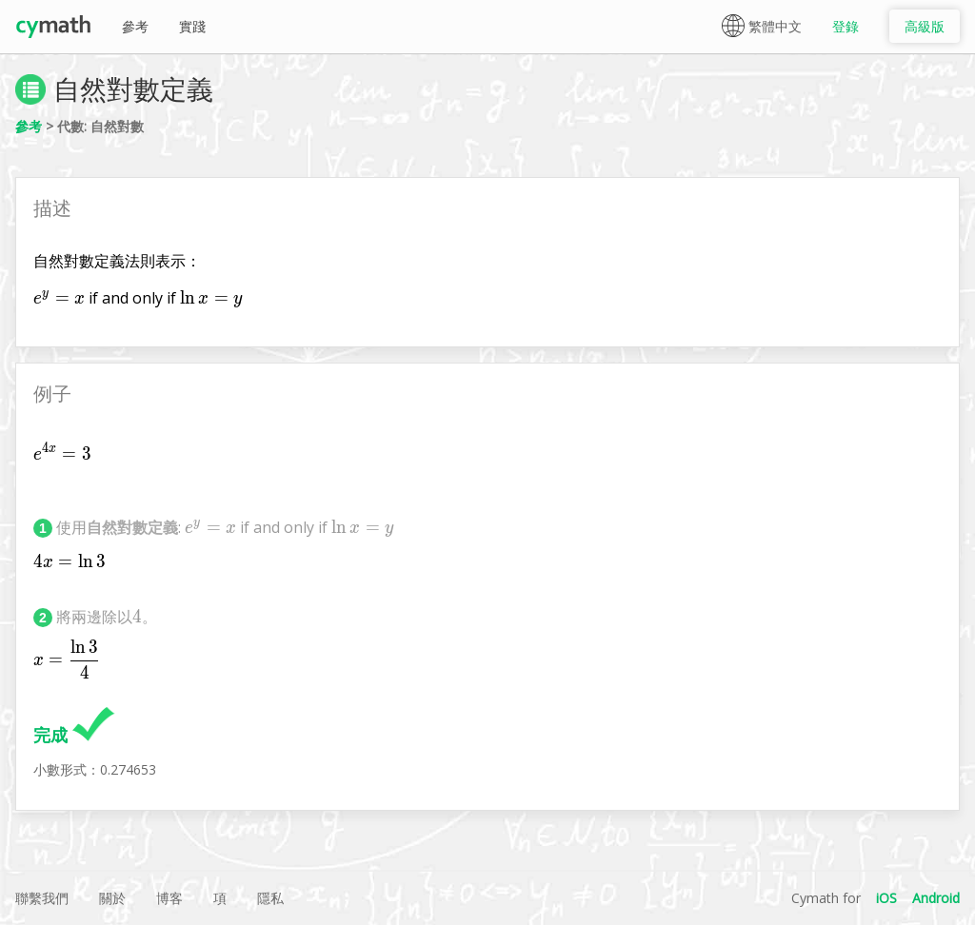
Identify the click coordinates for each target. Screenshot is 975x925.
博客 (169, 898)
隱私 (270, 898)
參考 (135, 26)
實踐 (192, 26)
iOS (886, 898)
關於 (112, 898)
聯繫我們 (42, 898)
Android (936, 898)
